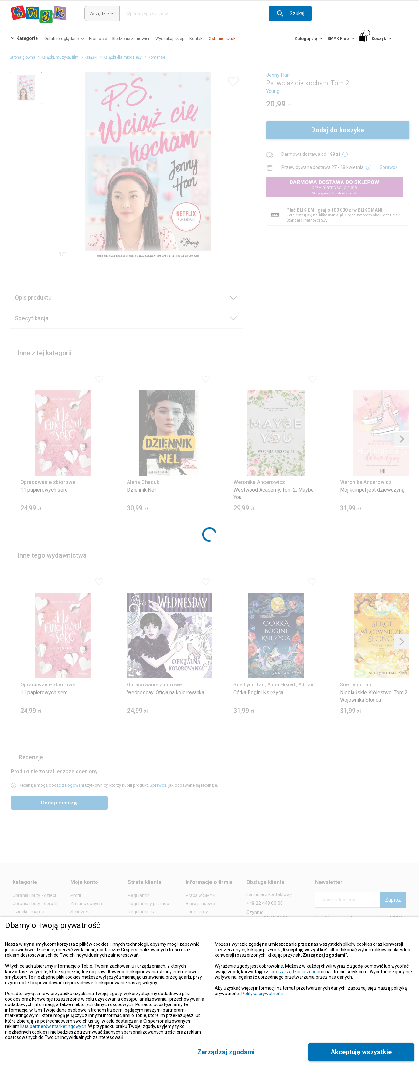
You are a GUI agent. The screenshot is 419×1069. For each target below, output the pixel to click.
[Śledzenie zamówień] (131, 38)
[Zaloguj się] (308, 40)
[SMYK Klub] (341, 40)
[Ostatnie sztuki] (223, 38)
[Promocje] (98, 38)
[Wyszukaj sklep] (170, 38)
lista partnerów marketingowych (53, 1026)
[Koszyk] (376, 39)
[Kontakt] (196, 38)
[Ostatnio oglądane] (64, 40)
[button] (290, 13)
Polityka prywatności (262, 993)
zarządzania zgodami (302, 971)
